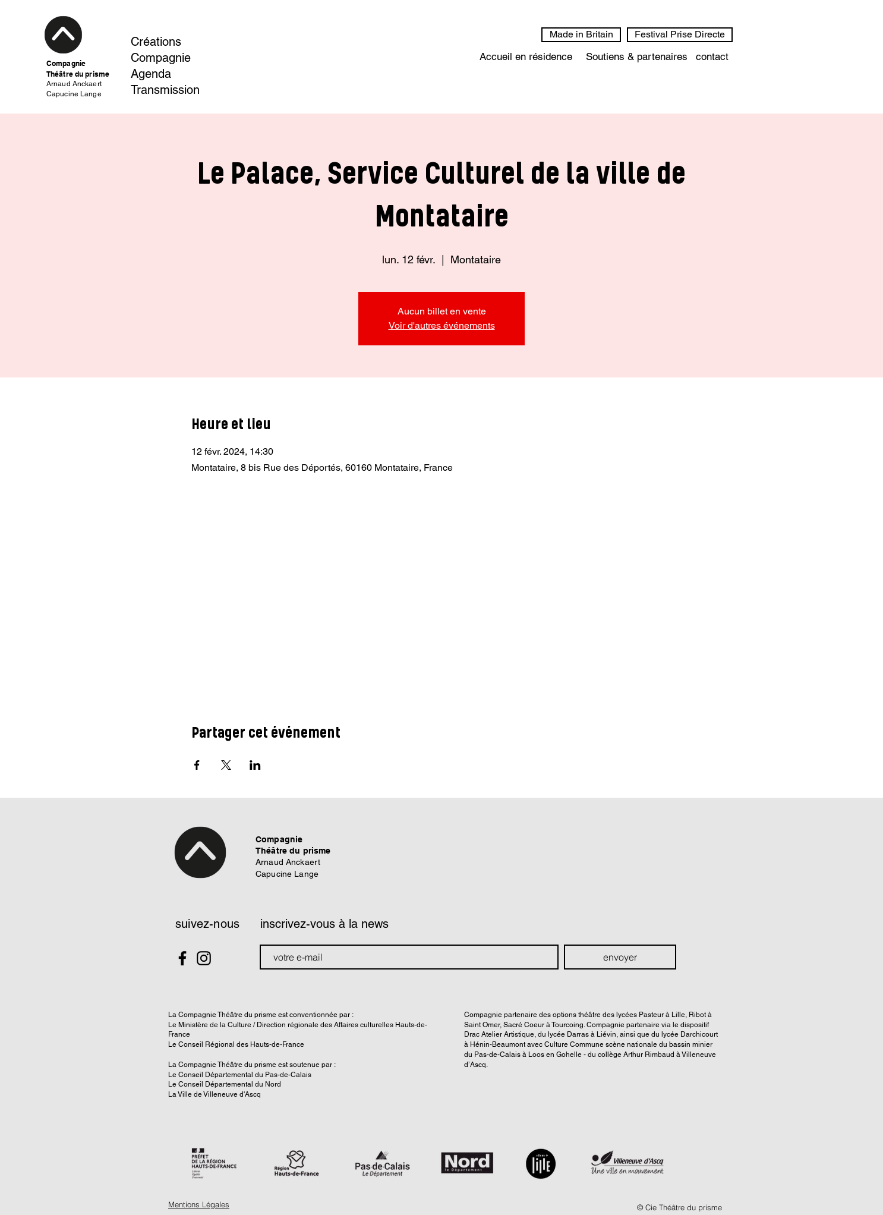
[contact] (712, 57)
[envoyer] (620, 957)
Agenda (151, 74)
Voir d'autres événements (442, 325)
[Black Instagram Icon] (203, 958)
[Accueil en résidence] (526, 57)
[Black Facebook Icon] (182, 958)
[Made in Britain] (581, 34)
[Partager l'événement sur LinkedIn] (255, 765)
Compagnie (161, 58)
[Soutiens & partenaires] (636, 57)
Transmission (165, 90)
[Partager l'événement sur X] (226, 765)
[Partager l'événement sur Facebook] (197, 765)
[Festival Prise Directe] (680, 34)
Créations (156, 41)
